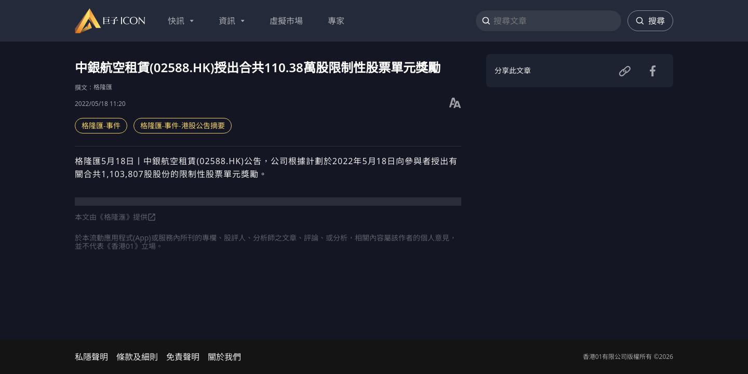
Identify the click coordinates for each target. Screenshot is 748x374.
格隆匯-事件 (101, 125)
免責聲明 (182, 357)
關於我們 (224, 357)
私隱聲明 (91, 357)
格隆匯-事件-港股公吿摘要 (182, 125)
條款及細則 (137, 357)
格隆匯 (103, 87)
